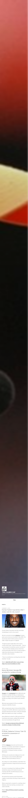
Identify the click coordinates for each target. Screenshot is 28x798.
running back (12, 693)
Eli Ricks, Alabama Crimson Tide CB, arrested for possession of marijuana (14, 733)
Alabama (8, 745)
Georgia (4, 693)
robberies (17, 635)
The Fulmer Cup (8, 592)
